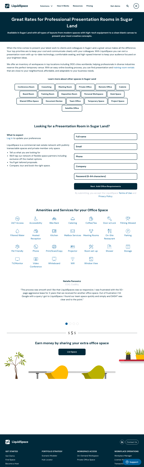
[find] (127, 6)
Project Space (117, 101)
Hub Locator (47, 460)
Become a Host (12, 464)
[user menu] (136, 6)
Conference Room (26, 87)
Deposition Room (69, 94)
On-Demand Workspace (87, 456)
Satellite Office (72, 108)
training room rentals (123, 67)
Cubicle (122, 87)
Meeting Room (65, 87)
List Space (72, 352)
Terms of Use (125, 193)
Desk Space (115, 94)
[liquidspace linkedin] (122, 442)
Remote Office (105, 87)
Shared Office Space (29, 101)
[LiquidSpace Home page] (16, 6)
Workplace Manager (123, 456)
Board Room (28, 94)
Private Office (85, 87)
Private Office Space (86, 460)
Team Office (75, 101)
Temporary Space (96, 101)
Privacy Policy (105, 196)
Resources (78, 6)
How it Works (63, 6)
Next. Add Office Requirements (105, 186)
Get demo (115, 6)
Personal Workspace (93, 94)
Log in (10, 138)
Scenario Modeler (49, 456)
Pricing (89, 6)
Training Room (47, 94)
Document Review (54, 101)
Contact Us (132, 442)
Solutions (44, 6)
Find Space (10, 460)
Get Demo (10, 456)
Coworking (46, 87)
